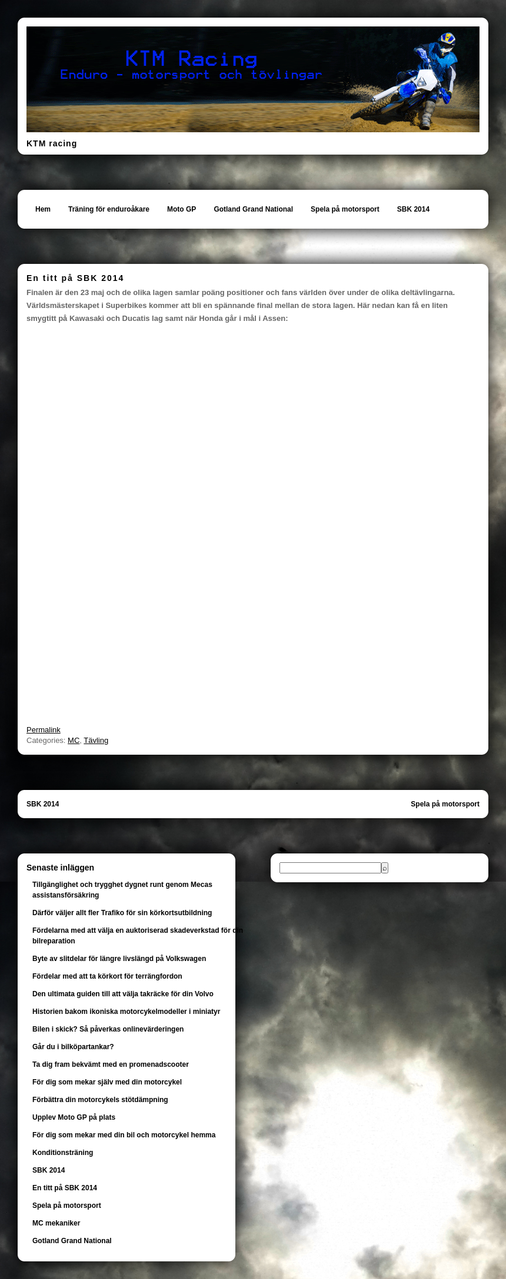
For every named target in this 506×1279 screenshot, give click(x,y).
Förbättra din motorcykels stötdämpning (100, 1100)
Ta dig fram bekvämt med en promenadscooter (110, 1064)
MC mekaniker (56, 1223)
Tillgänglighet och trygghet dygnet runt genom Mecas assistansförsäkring (122, 889)
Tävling (96, 740)
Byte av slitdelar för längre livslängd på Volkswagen (119, 959)
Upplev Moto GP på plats (73, 1117)
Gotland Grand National (253, 209)
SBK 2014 (413, 209)
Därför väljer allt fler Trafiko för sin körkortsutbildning (122, 913)
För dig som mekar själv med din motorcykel (107, 1082)
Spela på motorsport (345, 209)
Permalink (43, 729)
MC (73, 740)
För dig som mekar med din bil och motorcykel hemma (123, 1135)
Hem (43, 209)
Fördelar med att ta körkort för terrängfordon (107, 976)
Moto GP (181, 209)
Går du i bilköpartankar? (73, 1047)
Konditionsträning (62, 1153)
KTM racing (51, 143)
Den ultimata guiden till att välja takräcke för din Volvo (123, 994)
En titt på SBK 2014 (64, 1188)
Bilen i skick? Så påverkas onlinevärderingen (108, 1029)
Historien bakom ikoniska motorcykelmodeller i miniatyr (126, 1011)
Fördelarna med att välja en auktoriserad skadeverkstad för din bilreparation (137, 935)
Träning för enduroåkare (108, 209)
